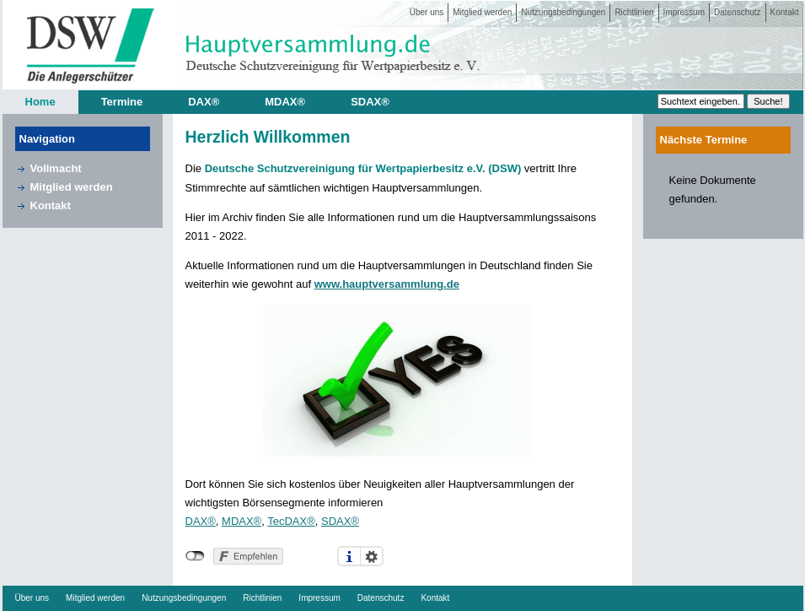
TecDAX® (291, 521)
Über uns (427, 12)
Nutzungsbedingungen (563, 12)
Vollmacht (56, 168)
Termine (122, 101)
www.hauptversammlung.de (386, 284)
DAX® (203, 101)
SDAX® (370, 101)
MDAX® (285, 101)
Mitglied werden (482, 12)
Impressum (684, 12)
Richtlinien (633, 12)
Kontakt (784, 12)
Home (40, 101)
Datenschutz (737, 12)
